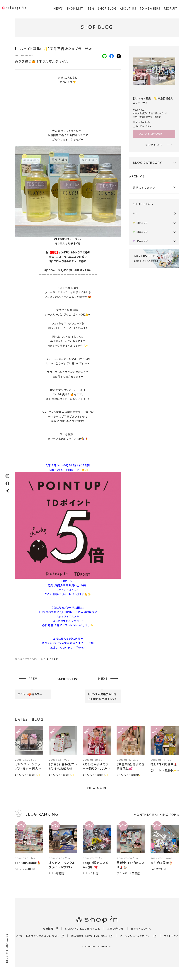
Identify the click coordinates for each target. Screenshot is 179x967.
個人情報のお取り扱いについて (89, 936)
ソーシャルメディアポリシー (136, 936)
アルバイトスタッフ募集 (151, 133)
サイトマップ (171, 936)
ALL (135, 213)
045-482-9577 (143, 121)
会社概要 (48, 928)
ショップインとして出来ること (82, 928)
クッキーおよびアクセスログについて (37, 936)
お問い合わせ (115, 928)
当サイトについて (141, 928)
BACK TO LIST (67, 679)
